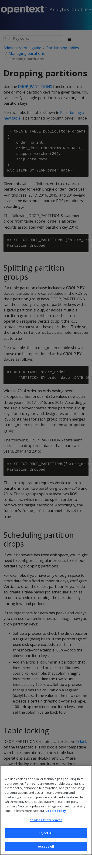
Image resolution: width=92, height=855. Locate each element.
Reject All (46, 839)
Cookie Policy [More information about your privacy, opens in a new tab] (55, 817)
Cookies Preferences (46, 826)
